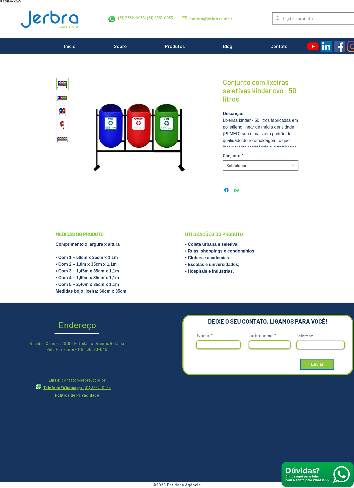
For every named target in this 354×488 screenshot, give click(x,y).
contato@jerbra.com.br (210, 18)
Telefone (305, 336)
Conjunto (233, 155)
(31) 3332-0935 (131, 17)
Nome (203, 335)
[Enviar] (317, 364)
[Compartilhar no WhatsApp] (236, 190)
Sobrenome (261, 335)
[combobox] (260, 165)
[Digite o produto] (313, 18)
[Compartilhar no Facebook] (226, 190)
